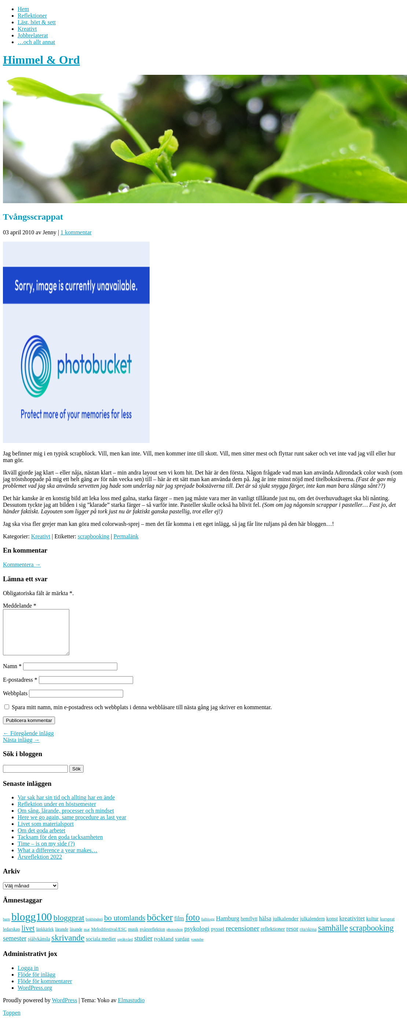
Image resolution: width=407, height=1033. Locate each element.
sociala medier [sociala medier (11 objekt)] (101, 947)
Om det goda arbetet (41, 839)
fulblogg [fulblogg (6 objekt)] (207, 928)
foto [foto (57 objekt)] (193, 926)
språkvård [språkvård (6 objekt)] (125, 948)
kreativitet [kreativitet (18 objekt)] (351, 927)
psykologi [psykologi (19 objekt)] (196, 937)
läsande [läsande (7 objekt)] (76, 938)
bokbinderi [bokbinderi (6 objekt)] (94, 928)
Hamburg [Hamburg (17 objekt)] (227, 927)
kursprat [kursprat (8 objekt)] (387, 927)
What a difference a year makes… (58, 859)
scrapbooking (93, 536)
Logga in (28, 977)
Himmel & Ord (41, 59)
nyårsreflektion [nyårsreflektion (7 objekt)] (152, 938)
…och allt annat (36, 42)
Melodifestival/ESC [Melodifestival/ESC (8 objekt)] (108, 938)
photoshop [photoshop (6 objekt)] (174, 938)
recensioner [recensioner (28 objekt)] (242, 937)
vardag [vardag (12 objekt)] (182, 947)
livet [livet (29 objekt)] (28, 937)
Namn (12, 675)
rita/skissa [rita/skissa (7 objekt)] (308, 938)
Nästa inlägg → (21, 749)
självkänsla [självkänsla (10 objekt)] (39, 947)
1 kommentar (76, 232)
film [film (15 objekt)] (179, 927)
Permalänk (125, 536)
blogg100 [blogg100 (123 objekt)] (31, 925)
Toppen (12, 1021)
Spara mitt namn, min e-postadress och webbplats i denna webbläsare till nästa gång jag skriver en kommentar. (142, 716)
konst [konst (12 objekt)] (332, 927)
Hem (23, 9)
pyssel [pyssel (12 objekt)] (217, 938)
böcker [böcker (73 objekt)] (160, 926)
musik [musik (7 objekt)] (133, 938)
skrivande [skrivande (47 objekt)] (67, 946)
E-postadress (20, 688)
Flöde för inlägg (36, 983)
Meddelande (19, 605)
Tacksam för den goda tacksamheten (60, 846)
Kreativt (27, 29)
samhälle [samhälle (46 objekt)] (333, 936)
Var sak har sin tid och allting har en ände (66, 806)
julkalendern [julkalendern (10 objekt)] (312, 927)
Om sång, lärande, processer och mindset (66, 819)
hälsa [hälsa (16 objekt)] (265, 927)
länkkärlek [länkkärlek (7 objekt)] (45, 938)
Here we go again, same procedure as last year (72, 826)
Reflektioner (32, 15)
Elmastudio (131, 1009)
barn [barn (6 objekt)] (6, 928)
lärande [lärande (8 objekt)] (62, 938)
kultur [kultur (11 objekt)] (372, 927)
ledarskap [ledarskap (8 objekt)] (11, 938)
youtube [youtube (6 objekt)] (197, 948)
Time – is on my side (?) (46, 852)
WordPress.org (35, 996)
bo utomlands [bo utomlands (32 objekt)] (124, 927)
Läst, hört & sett (37, 22)
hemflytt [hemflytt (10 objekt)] (249, 927)
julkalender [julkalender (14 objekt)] (285, 927)
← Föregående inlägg (28, 742)
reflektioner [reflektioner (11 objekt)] (273, 938)
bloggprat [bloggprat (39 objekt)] (69, 926)
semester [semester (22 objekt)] (14, 947)
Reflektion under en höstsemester (57, 813)
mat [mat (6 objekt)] (87, 938)
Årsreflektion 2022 (40, 865)
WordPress (64, 1009)
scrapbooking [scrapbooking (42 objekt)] (371, 936)
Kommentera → (22, 564)
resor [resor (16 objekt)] (292, 937)
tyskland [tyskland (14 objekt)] (163, 947)
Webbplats (15, 702)
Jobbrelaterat (33, 35)
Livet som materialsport (46, 832)
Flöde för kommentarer (45, 990)
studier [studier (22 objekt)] (143, 947)
